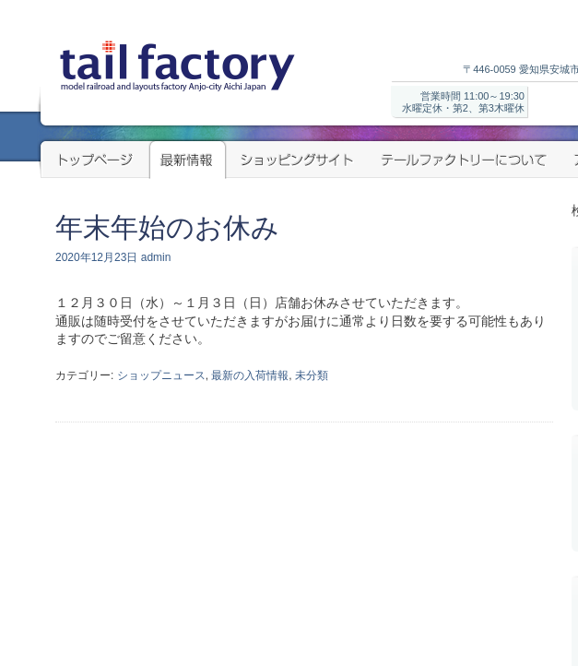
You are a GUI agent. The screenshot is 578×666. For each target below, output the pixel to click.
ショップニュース (161, 375)
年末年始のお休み (167, 227)
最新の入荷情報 (250, 375)
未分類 (311, 375)
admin (156, 257)
